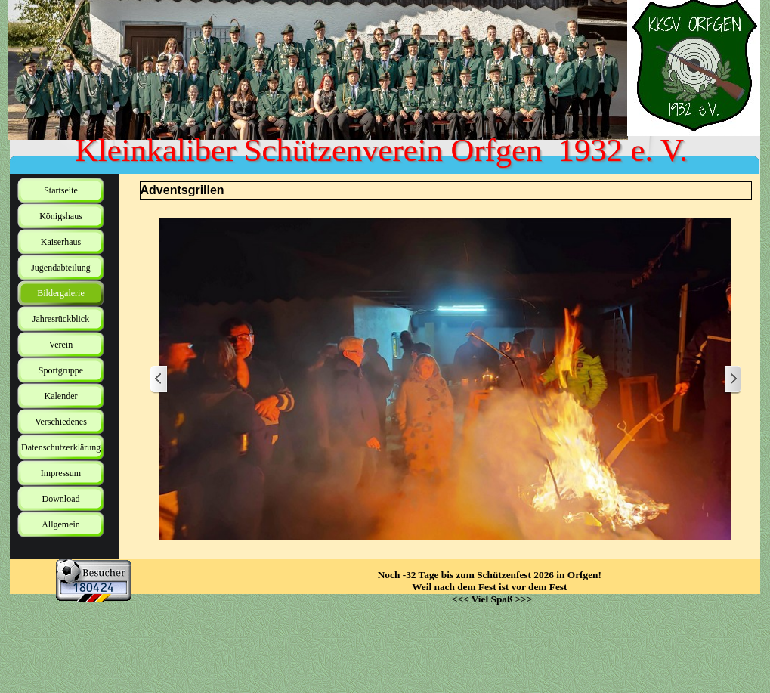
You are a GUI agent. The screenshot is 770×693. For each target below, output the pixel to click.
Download (61, 498)
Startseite (61, 190)
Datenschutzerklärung (61, 447)
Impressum (61, 473)
